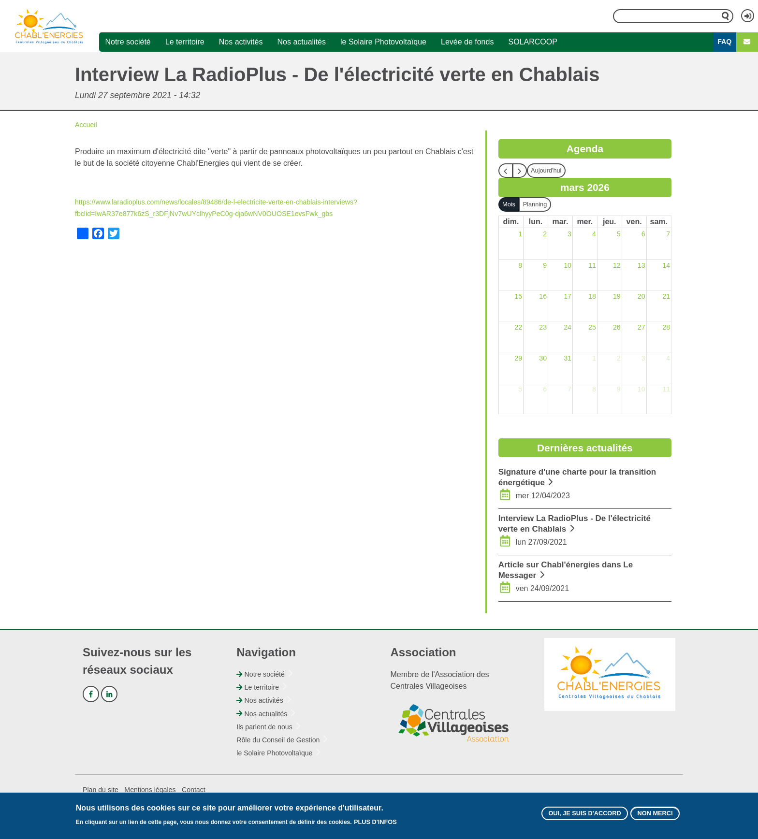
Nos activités (241, 42)
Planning (539, 204)
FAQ (724, 42)
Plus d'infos (378, 820)
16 (542, 297)
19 (616, 297)
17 (567, 297)
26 (616, 328)
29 (517, 359)
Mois (510, 204)
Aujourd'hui (548, 170)
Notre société (127, 42)
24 (567, 328)
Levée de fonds (467, 42)
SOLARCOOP (532, 42)
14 (665, 266)
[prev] (505, 171)
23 (542, 328)
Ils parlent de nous (268, 727)
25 (591, 328)
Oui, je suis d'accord (573, 812)
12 (616, 266)
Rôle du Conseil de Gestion (283, 740)
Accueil (87, 125)
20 (641, 297)
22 (517, 328)
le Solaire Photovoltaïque (383, 42)
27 (641, 328)
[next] (519, 171)
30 (542, 359)
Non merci (651, 812)
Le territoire (184, 42)
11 (591, 266)
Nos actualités (301, 42)
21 (665, 297)
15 (517, 297)
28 (665, 328)
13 (641, 266)
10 (567, 266)
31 (567, 359)
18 (591, 297)
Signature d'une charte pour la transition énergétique (565, 477)
